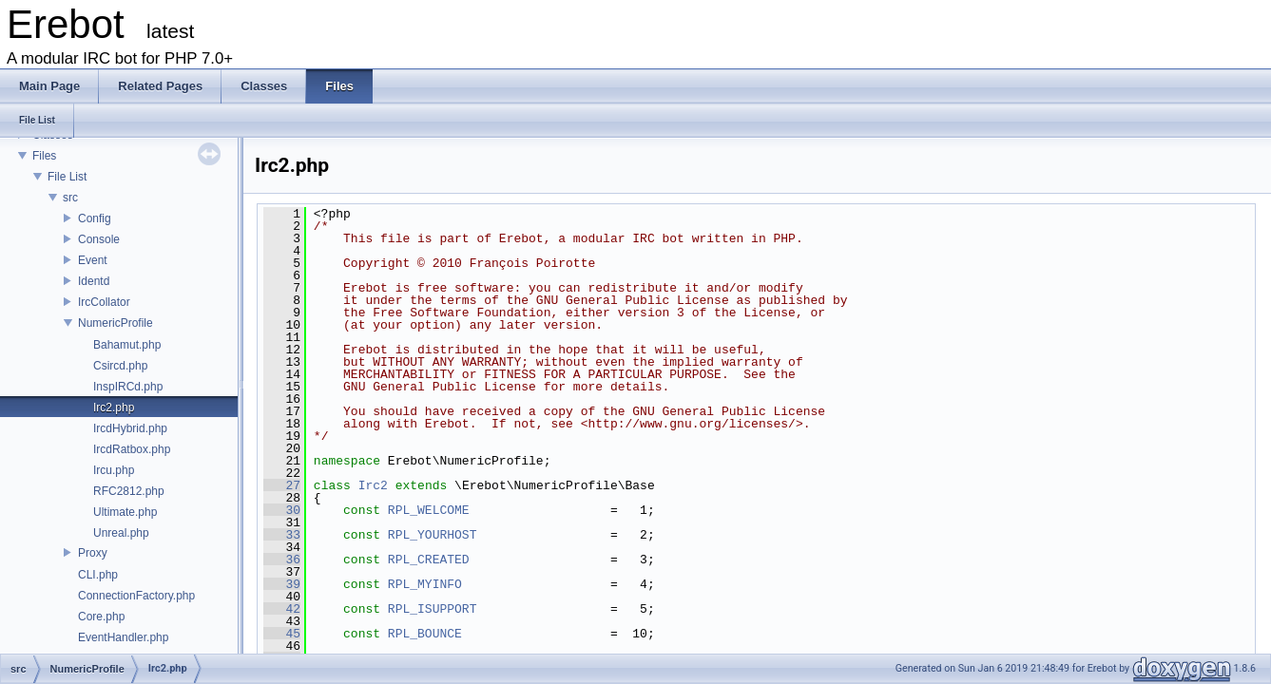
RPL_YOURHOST (432, 534)
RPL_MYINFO (425, 584)
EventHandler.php (123, 637)
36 (281, 559)
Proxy (92, 553)
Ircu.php (113, 470)
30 (281, 510)
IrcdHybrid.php (130, 428)
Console (99, 239)
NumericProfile (115, 323)
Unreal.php (121, 533)
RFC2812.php (128, 491)
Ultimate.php (125, 512)
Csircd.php (120, 365)
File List (67, 176)
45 (281, 633)
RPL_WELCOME (429, 510)
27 (281, 485)
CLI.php (98, 574)
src (70, 197)
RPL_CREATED (429, 559)
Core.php (101, 616)
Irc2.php (113, 407)
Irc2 (373, 485)
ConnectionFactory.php (136, 595)
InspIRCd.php (128, 386)
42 (281, 609)
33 (281, 534)
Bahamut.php (127, 345)
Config (94, 218)
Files (44, 155)
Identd (93, 281)
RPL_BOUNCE (425, 633)
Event (92, 260)
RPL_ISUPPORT (432, 609)
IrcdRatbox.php (131, 449)
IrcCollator (104, 302)
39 (281, 584)
